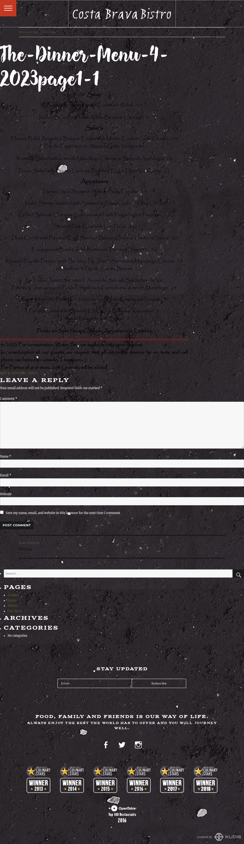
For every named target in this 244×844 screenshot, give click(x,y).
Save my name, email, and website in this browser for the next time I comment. (63, 513)
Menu (8, 8)
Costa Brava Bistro (122, 13)
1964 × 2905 (28, 373)
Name (5, 456)
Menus (12, 606)
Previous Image (28, 32)
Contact (13, 595)
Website (5, 494)
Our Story (15, 611)
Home (12, 600)
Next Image (49, 32)
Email (5, 475)
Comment (8, 399)
